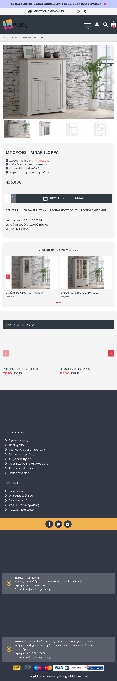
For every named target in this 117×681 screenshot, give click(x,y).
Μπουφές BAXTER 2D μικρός (20, 369)
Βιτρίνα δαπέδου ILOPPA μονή (25, 292)
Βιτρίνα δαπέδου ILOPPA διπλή (80, 292)
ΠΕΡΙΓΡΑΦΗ (13, 210)
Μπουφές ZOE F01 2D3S (74, 369)
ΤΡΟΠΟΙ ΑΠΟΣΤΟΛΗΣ (63, 210)
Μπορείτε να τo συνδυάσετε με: (59, 250)
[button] (8, 276)
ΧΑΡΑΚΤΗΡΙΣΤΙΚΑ (35, 210)
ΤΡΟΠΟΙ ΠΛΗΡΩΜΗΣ (94, 210)
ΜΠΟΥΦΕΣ (14, 37)
